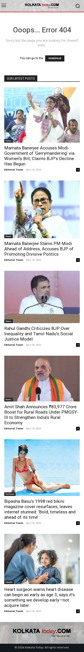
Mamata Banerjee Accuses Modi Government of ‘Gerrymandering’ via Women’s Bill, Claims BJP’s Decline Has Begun (39, 155)
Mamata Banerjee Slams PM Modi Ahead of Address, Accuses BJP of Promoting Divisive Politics (39, 249)
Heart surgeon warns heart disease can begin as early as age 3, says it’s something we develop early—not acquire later (39, 597)
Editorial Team (13, 169)
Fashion (10, 494)
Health (9, 582)
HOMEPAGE (54, 58)
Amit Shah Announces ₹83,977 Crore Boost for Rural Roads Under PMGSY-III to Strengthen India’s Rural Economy (41, 414)
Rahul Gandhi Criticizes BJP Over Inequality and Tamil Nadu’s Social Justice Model (38, 334)
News (9, 140)
